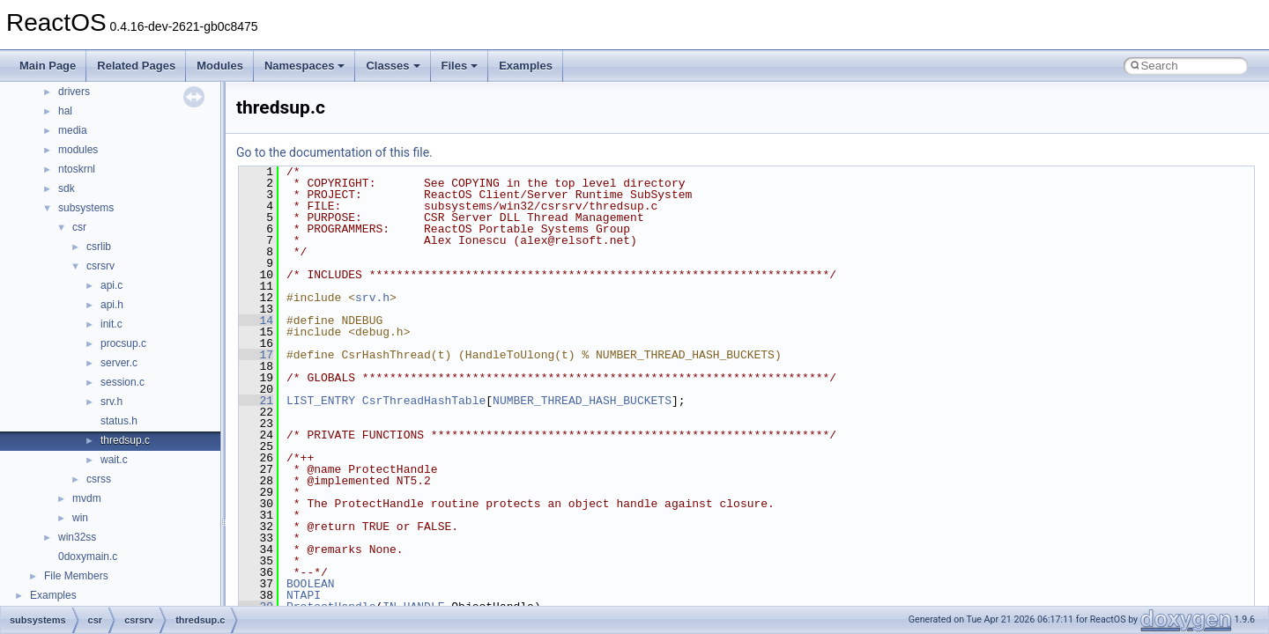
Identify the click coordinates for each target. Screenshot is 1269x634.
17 (256, 355)
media (72, 130)
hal (65, 111)
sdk (66, 188)
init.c (111, 324)
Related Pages (136, 65)
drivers (74, 91)
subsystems (86, 208)
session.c (122, 382)
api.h (111, 305)
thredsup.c (125, 440)
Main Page (47, 65)
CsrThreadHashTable (424, 401)
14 (256, 320)
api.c (111, 285)
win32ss (77, 537)
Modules (220, 65)
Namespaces (304, 65)
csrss (98, 479)
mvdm (86, 498)
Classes (392, 65)
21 (256, 401)
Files (460, 65)
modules (78, 150)
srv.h (111, 401)
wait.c (114, 459)
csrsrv (100, 266)
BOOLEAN (310, 584)
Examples (526, 65)
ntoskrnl (76, 169)
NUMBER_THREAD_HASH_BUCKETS (582, 401)
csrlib (98, 246)
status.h (118, 421)
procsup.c (123, 343)
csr (79, 227)
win (80, 518)
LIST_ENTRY (320, 401)
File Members (76, 576)
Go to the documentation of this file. (334, 152)
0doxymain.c (87, 556)
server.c (118, 363)
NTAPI (303, 595)
